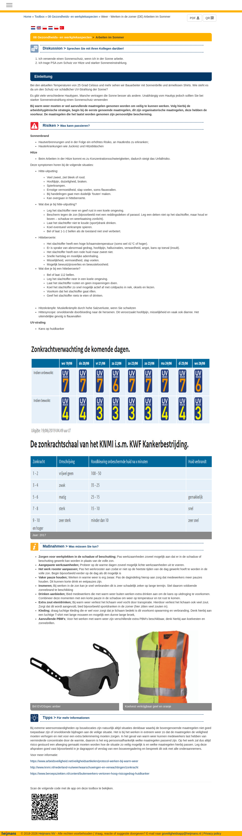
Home (27, 16)
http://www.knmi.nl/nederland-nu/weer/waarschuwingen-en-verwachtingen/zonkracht (84, 767)
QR (210, 18)
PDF (194, 18)
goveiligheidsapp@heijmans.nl (181, 833)
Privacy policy (212, 833)
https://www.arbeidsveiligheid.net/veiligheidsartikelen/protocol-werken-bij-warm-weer (84, 761)
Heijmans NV (47, 833)
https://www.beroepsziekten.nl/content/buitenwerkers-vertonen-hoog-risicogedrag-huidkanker (89, 773)
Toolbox (40, 16)
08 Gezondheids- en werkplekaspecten (73, 16)
